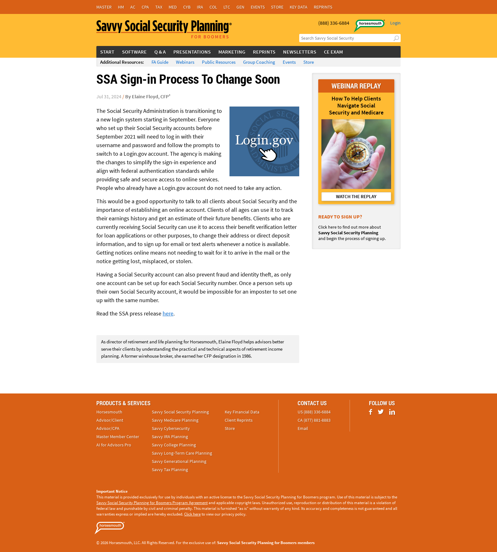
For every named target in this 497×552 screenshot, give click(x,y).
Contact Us (312, 403)
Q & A (160, 52)
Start (107, 52)
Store (277, 7)
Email (303, 428)
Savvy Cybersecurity (171, 428)
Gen (240, 7)
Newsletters (299, 52)
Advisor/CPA (107, 428)
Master (104, 7)
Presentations (192, 52)
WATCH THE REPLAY (356, 196)
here (168, 313)
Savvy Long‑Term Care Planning (182, 453)
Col (213, 7)
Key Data (298, 7)
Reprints (323, 7)
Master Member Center (117, 436)
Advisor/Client (109, 420)
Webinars (185, 62)
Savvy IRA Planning (170, 436)
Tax (158, 7)
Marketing (231, 52)
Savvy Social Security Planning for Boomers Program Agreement (152, 502)
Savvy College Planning (174, 445)
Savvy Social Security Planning (180, 412)
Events (258, 7)
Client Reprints (239, 420)
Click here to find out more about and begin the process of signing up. (352, 232)
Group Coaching (259, 62)
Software (134, 52)
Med (173, 7)
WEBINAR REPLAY (356, 85)
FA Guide (160, 62)
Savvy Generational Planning (179, 461)
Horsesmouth (109, 412)
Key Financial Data (242, 412)
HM (121, 7)
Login (395, 23)
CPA (145, 7)
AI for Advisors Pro (113, 445)
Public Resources (219, 62)
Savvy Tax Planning (170, 469)
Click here (192, 514)
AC (132, 7)
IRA (200, 7)
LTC (226, 7)
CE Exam (333, 52)
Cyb (186, 7)
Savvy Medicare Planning (175, 420)
